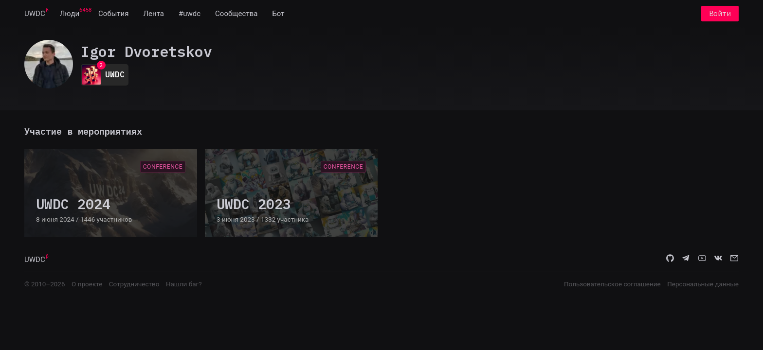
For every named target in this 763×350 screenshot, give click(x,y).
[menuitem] (34, 14)
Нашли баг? (184, 284)
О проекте (87, 284)
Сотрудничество (134, 284)
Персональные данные (703, 284)
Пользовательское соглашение (612, 284)
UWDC (34, 13)
